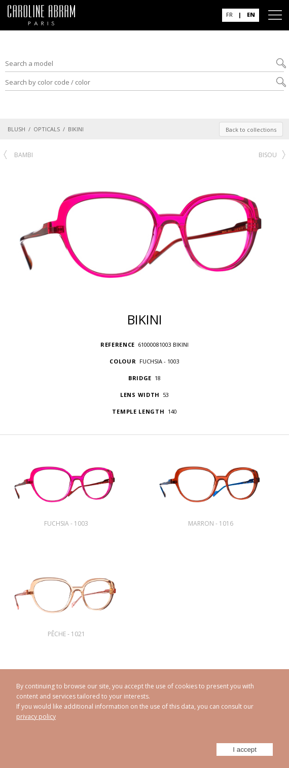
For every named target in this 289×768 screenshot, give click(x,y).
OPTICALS (46, 129)
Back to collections (251, 129)
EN (251, 14)
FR (229, 14)
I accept (245, 749)
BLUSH (16, 129)
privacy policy (36, 716)
